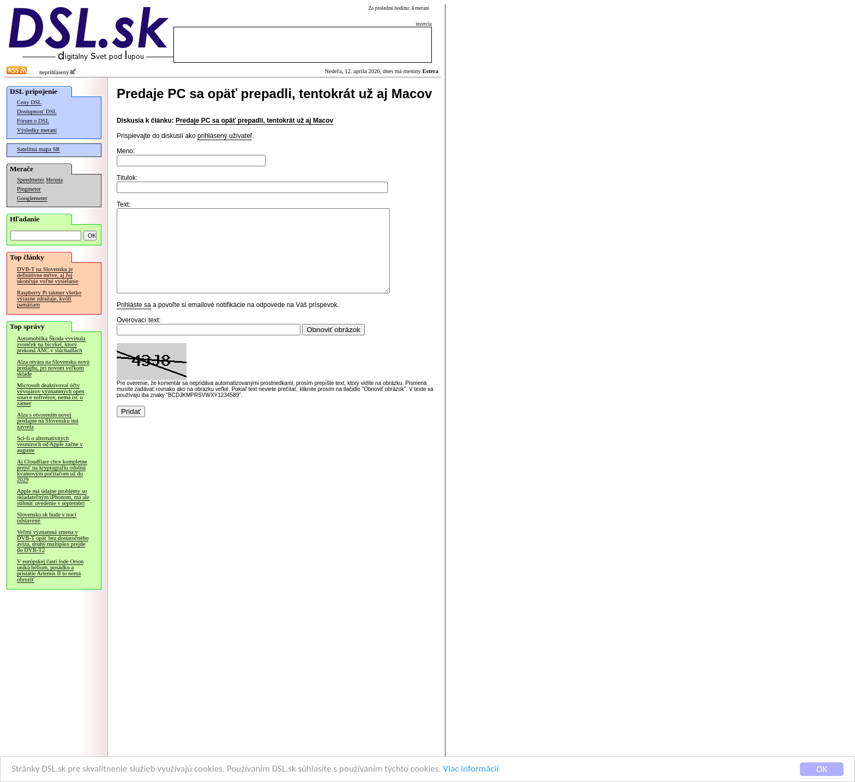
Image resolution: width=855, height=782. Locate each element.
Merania (54, 180)
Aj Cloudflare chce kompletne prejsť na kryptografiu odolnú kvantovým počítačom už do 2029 (52, 471)
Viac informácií (471, 769)
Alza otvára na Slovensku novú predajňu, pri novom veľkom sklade (53, 368)
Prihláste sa (134, 321)
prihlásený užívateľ (224, 136)
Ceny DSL (29, 102)
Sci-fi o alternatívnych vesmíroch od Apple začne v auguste (50, 444)
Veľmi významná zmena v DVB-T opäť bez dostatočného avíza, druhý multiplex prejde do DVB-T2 (52, 541)
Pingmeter (29, 189)
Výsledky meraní (37, 130)
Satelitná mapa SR (38, 149)
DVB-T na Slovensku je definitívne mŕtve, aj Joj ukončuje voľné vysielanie (48, 275)
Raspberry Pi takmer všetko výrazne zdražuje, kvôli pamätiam (49, 299)
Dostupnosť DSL (37, 112)
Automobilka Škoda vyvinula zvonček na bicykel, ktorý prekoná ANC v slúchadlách (51, 344)
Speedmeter (30, 180)
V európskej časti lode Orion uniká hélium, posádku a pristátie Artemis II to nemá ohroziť (50, 570)
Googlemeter (32, 198)
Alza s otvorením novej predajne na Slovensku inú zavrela (48, 421)
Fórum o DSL (33, 121)
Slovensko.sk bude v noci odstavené (46, 518)
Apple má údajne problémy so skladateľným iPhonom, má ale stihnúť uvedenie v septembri (53, 497)
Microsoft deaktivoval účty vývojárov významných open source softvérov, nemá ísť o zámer (51, 394)
